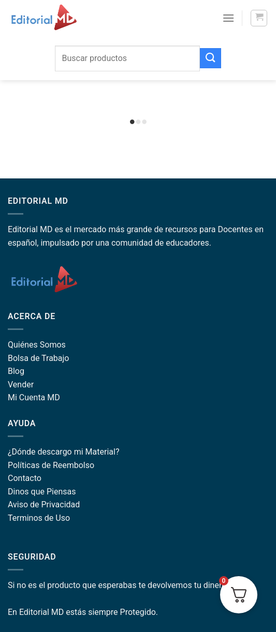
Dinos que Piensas (42, 491)
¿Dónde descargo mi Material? (63, 452)
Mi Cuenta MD (34, 397)
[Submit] (210, 58)
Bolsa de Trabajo (38, 358)
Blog (16, 371)
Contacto (24, 478)
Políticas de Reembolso (51, 465)
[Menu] (228, 18)
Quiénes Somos (37, 345)
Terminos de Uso (39, 518)
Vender (21, 384)
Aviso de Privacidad (44, 504)
